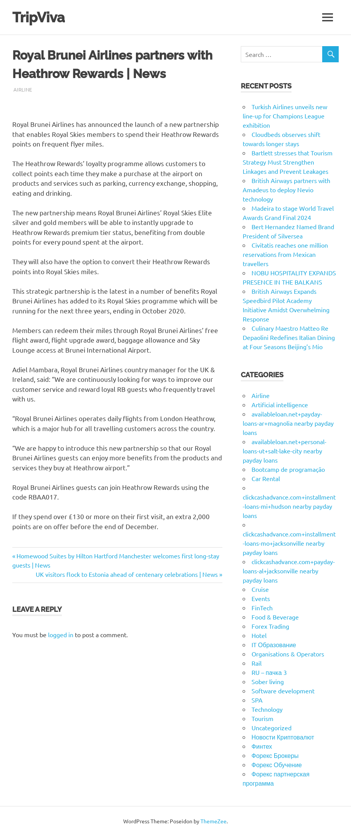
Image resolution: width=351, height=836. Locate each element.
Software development (283, 690)
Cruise (260, 589)
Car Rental (266, 478)
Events (261, 598)
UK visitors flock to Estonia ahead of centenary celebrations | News (127, 574)
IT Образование (274, 644)
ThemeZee (213, 821)
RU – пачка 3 (269, 672)
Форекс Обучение (277, 764)
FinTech (262, 607)
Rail (257, 663)
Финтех (262, 746)
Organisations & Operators (288, 654)
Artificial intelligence (280, 404)
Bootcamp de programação (288, 469)
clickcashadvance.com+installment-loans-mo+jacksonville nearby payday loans (289, 543)
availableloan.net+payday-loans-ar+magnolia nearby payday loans (288, 423)
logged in (60, 634)
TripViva (40, 17)
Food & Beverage (275, 617)
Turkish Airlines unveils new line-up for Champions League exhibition (285, 116)
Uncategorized (271, 727)
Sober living (268, 681)
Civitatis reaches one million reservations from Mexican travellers (285, 254)
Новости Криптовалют (283, 737)
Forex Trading (270, 626)
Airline (22, 89)
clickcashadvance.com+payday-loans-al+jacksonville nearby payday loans (289, 571)
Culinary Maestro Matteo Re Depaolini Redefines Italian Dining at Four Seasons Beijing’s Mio (289, 337)
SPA (257, 700)
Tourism (262, 718)
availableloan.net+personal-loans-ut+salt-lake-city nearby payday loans (284, 451)
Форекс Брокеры (275, 755)
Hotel (259, 635)
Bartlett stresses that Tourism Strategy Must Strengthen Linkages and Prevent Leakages (288, 162)
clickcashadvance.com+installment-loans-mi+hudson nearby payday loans (289, 506)
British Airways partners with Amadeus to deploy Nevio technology (286, 190)
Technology (267, 709)
